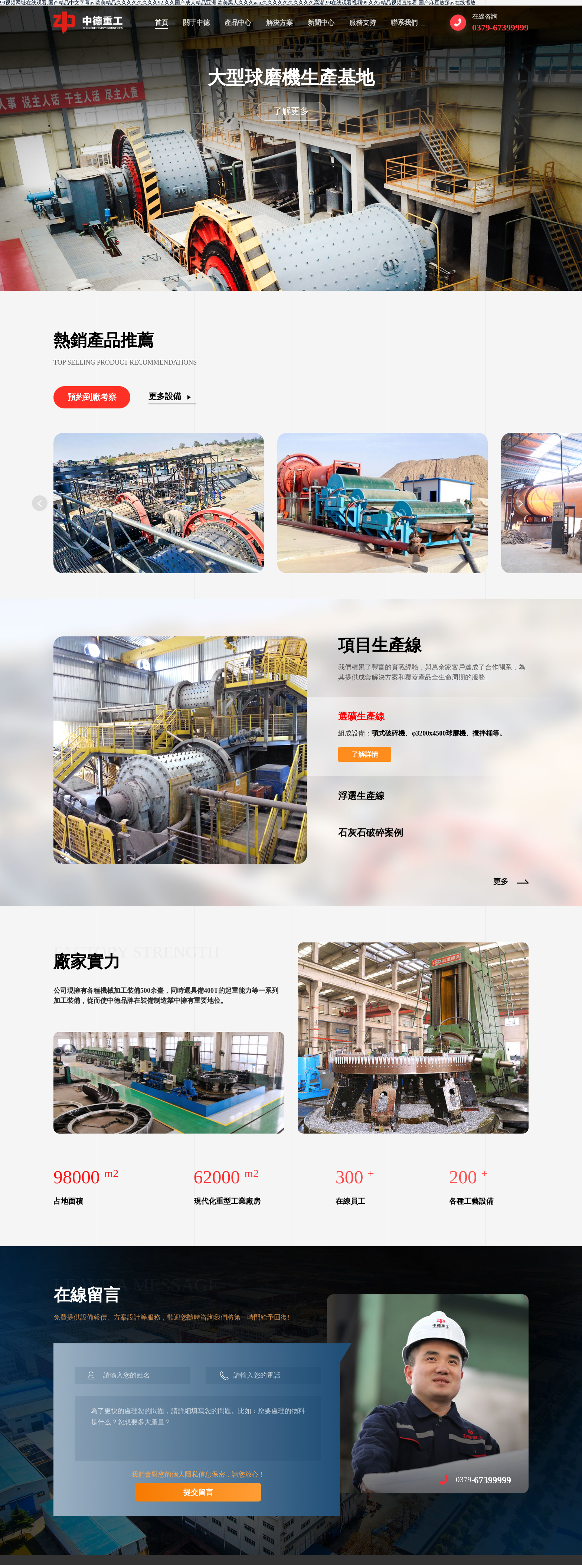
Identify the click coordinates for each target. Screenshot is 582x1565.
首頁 (161, 22)
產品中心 (238, 22)
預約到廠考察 (92, 397)
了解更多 (291, 111)
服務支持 (362, 22)
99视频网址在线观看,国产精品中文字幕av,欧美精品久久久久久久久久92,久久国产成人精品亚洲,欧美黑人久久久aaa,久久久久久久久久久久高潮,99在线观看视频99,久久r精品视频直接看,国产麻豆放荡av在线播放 (237, 3)
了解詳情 (365, 754)
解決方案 (279, 22)
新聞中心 (321, 22)
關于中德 (196, 22)
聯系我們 (404, 22)
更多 (500, 881)
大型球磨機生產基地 (291, 77)
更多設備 (164, 396)
